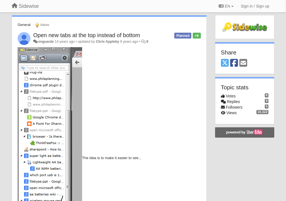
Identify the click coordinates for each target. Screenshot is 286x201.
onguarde (46, 42)
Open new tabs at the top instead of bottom (86, 35)
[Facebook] (234, 63)
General (24, 25)
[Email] (243, 63)
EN (226, 6)
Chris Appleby (107, 42)
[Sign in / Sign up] (255, 6)
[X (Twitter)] (225, 63)
